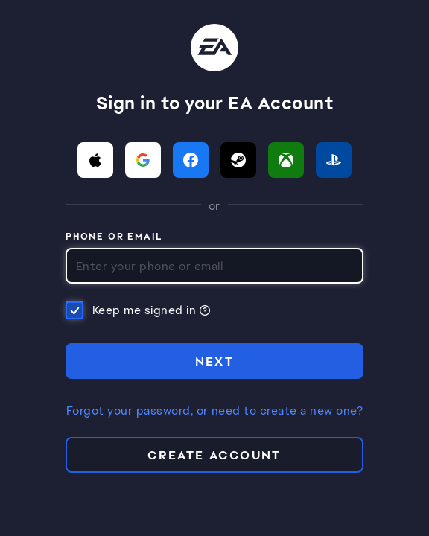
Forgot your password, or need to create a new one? (214, 410)
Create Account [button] (214, 455)
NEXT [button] (215, 361)
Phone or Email (114, 237)
